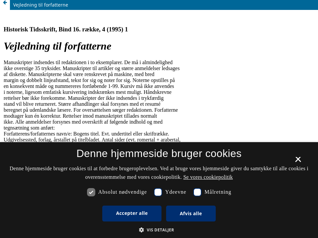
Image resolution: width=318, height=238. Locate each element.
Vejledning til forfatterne (40, 5)
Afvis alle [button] (191, 213)
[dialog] (159, 190)
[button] (159, 229)
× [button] (298, 161)
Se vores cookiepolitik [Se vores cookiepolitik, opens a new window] (208, 177)
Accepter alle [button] (132, 213)
